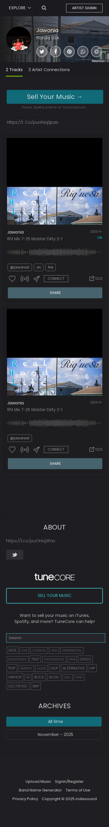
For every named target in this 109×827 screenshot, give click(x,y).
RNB (72, 659)
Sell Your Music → (55, 96)
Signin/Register (69, 781)
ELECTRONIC (18, 686)
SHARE (55, 292)
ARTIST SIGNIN (84, 7)
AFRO (79, 677)
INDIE (12, 650)
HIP (92, 668)
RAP (36, 686)
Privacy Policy (25, 799)
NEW (54, 650)
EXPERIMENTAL (72, 650)
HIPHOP (15, 677)
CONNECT (56, 278)
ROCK (39, 677)
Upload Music (38, 781)
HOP (54, 668)
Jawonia (47, 30)
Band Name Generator (40, 790)
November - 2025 (55, 734)
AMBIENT (26, 668)
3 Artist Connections (49, 70)
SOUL (67, 677)
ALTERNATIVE (74, 668)
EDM (24, 650)
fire (50, 267)
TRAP (35, 659)
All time (55, 721)
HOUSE (41, 668)
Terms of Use (78, 790)
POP (11, 668)
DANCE (85, 659)
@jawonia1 (19, 267)
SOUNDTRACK (17, 659)
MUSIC (54, 677)
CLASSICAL (39, 650)
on (99, 237)
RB (28, 677)
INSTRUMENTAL (54, 659)
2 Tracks (14, 70)
